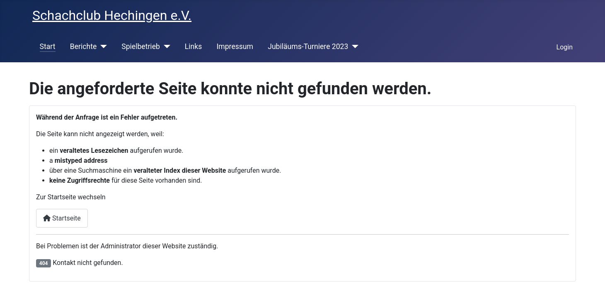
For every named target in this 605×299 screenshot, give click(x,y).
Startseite (62, 218)
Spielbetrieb (140, 46)
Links (193, 46)
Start (48, 46)
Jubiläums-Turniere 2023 (308, 46)
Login (565, 47)
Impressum (234, 46)
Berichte (83, 46)
